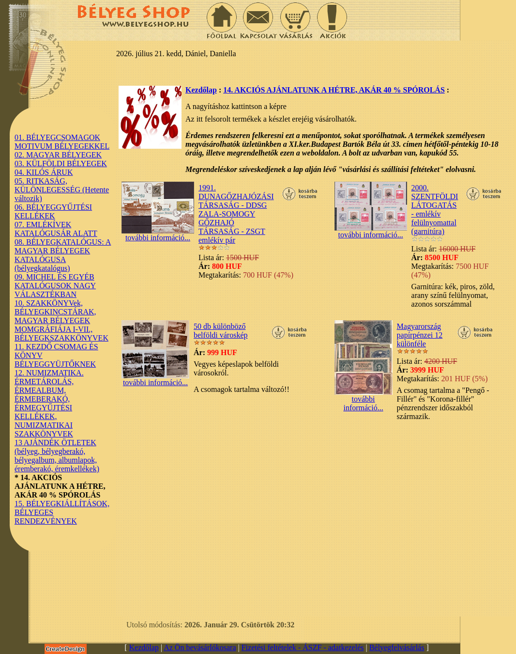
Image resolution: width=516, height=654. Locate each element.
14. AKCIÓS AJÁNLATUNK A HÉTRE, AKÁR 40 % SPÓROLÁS (334, 90)
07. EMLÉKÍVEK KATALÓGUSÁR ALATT (56, 228)
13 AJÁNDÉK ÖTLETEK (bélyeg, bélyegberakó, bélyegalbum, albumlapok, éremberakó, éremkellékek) (57, 455)
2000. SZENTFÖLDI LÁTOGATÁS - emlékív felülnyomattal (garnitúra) (434, 209)
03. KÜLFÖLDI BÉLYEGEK (61, 163)
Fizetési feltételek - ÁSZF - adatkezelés (303, 647)
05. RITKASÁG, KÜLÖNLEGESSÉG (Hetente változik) (62, 189)
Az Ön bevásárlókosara (200, 647)
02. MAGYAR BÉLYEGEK (58, 155)
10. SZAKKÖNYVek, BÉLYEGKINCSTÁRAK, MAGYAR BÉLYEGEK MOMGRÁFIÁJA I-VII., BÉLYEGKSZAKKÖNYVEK (61, 320)
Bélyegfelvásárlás (397, 647)
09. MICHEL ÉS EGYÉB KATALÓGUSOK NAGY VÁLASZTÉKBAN (55, 285)
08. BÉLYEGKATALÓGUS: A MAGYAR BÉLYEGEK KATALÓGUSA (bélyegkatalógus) (63, 255)
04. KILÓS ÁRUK (44, 172)
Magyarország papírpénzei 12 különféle (420, 335)
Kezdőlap (201, 90)
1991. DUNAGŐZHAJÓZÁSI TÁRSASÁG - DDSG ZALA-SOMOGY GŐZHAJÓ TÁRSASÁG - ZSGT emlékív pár (236, 214)
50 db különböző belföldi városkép (221, 330)
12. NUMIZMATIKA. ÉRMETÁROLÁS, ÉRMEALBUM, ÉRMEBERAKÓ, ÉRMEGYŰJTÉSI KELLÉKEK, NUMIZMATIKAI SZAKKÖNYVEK (49, 403)
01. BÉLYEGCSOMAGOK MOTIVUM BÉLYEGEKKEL (62, 141)
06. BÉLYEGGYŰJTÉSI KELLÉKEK (53, 211)
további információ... (157, 234)
